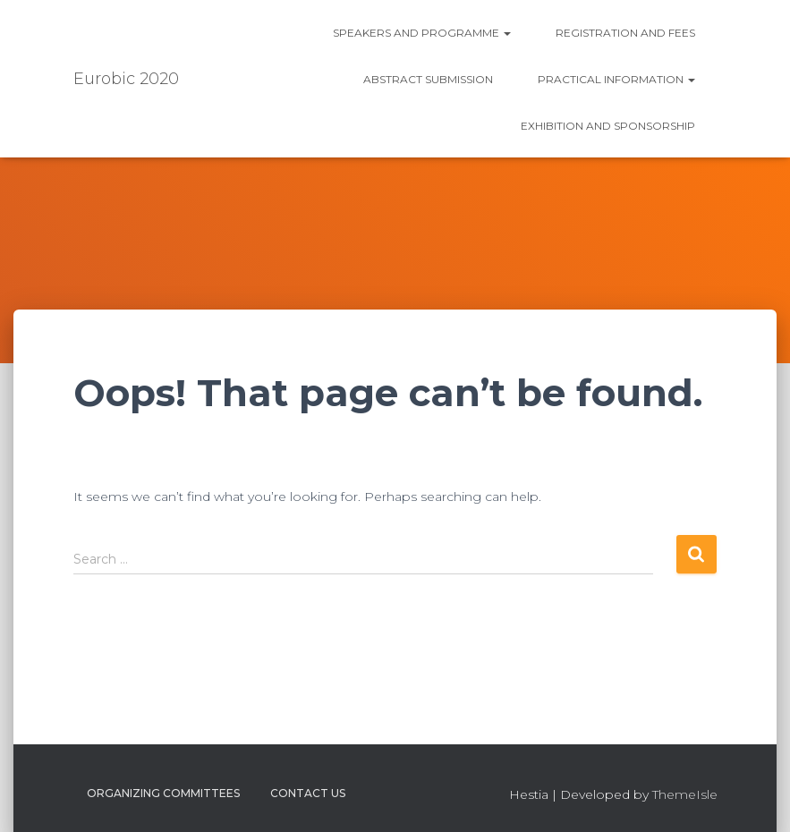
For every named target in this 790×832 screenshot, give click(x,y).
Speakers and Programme (422, 32)
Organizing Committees (163, 793)
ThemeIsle (685, 794)
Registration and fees (625, 32)
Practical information (616, 79)
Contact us (307, 793)
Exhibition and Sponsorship (608, 125)
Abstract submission (428, 79)
